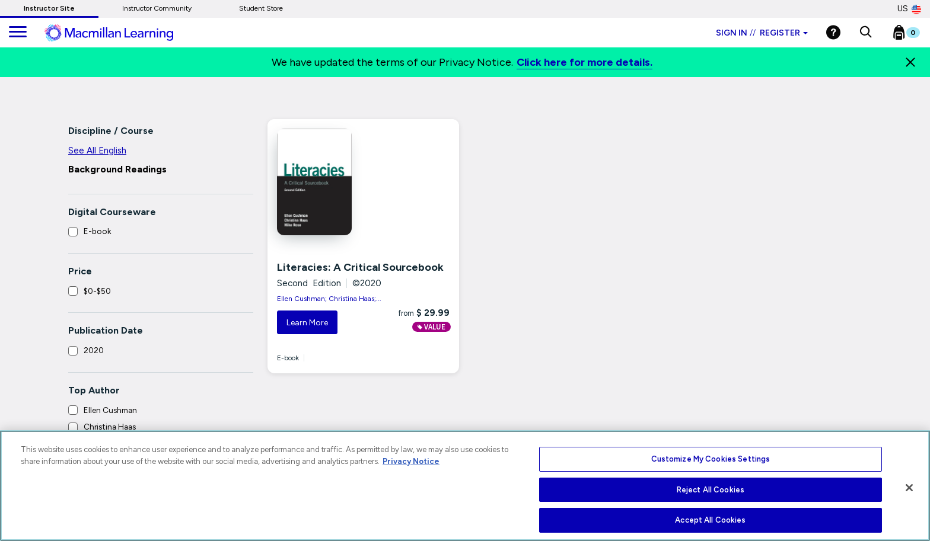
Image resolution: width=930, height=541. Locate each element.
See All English (97, 150)
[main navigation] (18, 32)
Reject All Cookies (710, 489)
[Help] (833, 32)
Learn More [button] (307, 323)
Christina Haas (110, 426)
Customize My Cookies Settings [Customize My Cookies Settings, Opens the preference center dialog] (710, 458)
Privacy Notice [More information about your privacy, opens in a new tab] (411, 461)
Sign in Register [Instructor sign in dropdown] (762, 33)
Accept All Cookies (710, 520)
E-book (97, 231)
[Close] (910, 62)
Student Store (261, 8)
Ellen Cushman (110, 410)
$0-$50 (97, 291)
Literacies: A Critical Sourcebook (360, 267)
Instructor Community (157, 8)
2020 (94, 350)
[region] (465, 485)
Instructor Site (49, 8)
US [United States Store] (909, 9)
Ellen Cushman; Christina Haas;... (329, 298)
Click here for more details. (584, 62)
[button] (865, 32)
